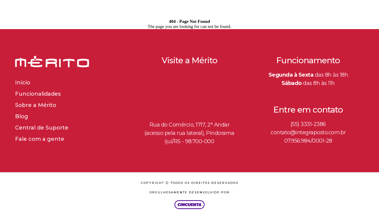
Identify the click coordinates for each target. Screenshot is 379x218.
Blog (21, 116)
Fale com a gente (39, 139)
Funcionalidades (38, 94)
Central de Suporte (41, 127)
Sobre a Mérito (35, 105)
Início (22, 82)
